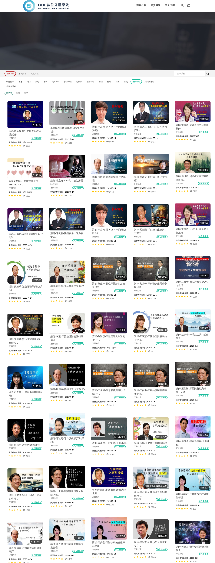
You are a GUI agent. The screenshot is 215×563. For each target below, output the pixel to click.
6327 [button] (26, 176)
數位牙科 (68, 81)
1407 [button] (26, 250)
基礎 (18, 93)
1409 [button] (152, 293)
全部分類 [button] (10, 81)
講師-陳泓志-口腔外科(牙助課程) (26, 335)
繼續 (26, 93)
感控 (101, 81)
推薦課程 (22, 73)
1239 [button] (194, 401)
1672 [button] (110, 260)
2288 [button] (194, 219)
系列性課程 (149, 81)
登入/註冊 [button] (170, 5)
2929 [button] (68, 350)
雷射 (37, 81)
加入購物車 (36, 138)
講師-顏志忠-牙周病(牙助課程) (66, 339)
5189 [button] (110, 367)
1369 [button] (68, 421)
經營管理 (90, 81)
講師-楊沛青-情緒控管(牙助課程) (26, 305)
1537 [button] (152, 260)
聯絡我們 (31, 508)
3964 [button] (26, 417)
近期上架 (10, 73)
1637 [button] (68, 384)
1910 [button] (194, 364)
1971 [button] (194, 293)
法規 (117, 81)
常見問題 (31, 518)
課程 (30, 478)
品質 (126, 81)
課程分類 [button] (141, 5)
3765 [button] (110, 149)
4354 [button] (68, 250)
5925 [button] (68, 213)
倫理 (109, 81)
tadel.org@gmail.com (152, 488)
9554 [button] (152, 364)
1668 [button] (110, 404)
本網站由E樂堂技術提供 (107, 557)
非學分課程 (11, 86)
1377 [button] (26, 380)
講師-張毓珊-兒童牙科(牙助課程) (193, 319)
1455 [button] (26, 346)
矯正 (29, 81)
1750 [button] (152, 182)
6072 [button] (26, 146)
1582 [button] (194, 438)
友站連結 (31, 513)
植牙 (20, 81)
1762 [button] (26, 213)
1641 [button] (68, 143)
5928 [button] (110, 186)
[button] (182, 6)
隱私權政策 (32, 497)
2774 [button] (68, 173)
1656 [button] (194, 149)
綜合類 (79, 81)
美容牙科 (56, 81)
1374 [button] (152, 401)
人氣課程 (35, 73)
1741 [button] (152, 330)
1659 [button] (152, 149)
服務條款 (31, 502)
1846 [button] (194, 330)
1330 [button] (110, 223)
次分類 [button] (9, 93)
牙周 (45, 81)
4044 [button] (26, 283)
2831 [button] (68, 284)
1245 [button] (194, 256)
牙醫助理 (136, 81)
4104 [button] (194, 182)
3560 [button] (26, 316)
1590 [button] (68, 321)
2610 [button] (110, 297)
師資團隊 (155, 5)
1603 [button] (110, 334)
